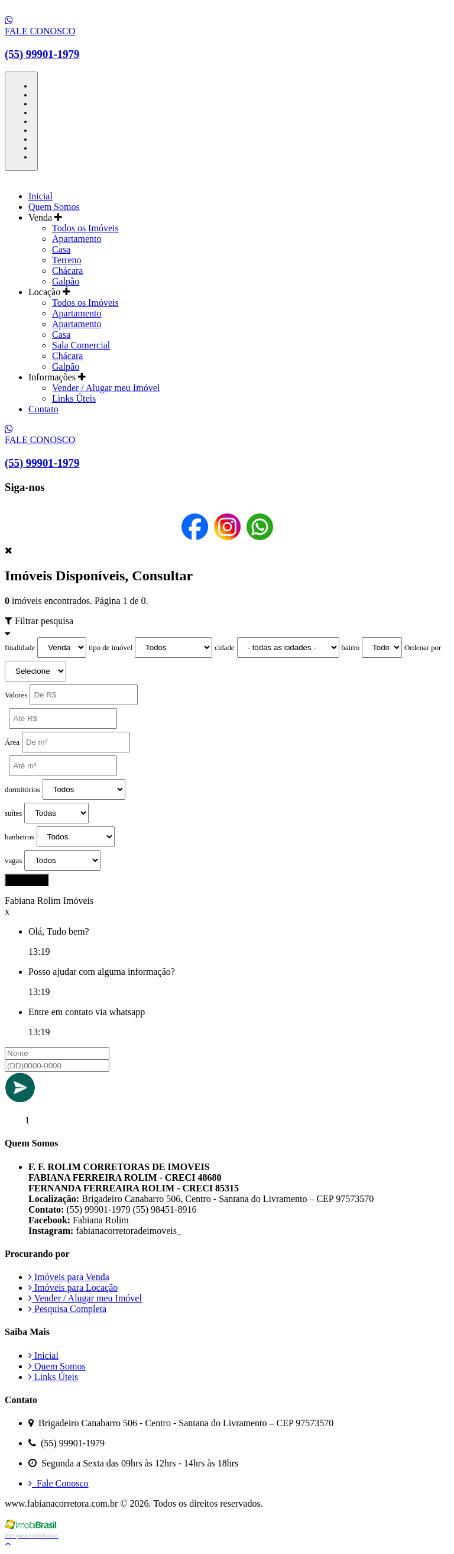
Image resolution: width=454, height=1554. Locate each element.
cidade (224, 648)
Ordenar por (422, 648)
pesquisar (26, 879)
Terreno (67, 260)
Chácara (67, 271)
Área (12, 742)
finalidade (20, 648)
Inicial (40, 196)
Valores (16, 695)
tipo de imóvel (110, 648)
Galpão (65, 281)
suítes (13, 813)
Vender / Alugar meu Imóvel (106, 388)
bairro (351, 648)
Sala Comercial (81, 345)
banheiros (19, 837)
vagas (13, 861)
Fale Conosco (58, 1483)
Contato (43, 409)
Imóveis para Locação (73, 1287)
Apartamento (77, 239)
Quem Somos (54, 207)
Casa (61, 249)
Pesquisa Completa (67, 1309)
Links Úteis (74, 398)
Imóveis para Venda (68, 1277)
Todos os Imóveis (85, 228)
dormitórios (22, 790)
